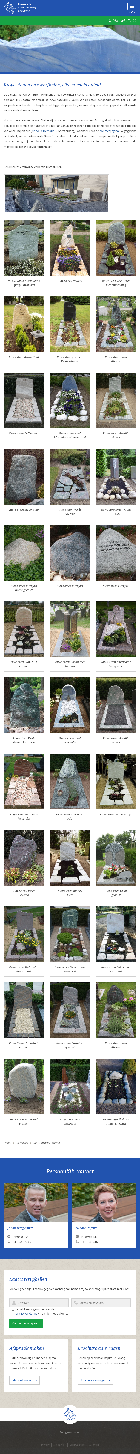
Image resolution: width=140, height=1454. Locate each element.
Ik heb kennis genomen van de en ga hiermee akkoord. (42, 1311)
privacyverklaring (27, 1313)
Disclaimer (60, 1445)
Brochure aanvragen (93, 1380)
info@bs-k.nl (21, 1236)
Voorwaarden (77, 1445)
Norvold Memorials (44, 131)
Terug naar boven (70, 1432)
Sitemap (94, 1445)
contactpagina (109, 131)
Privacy (45, 1445)
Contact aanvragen (24, 1323)
